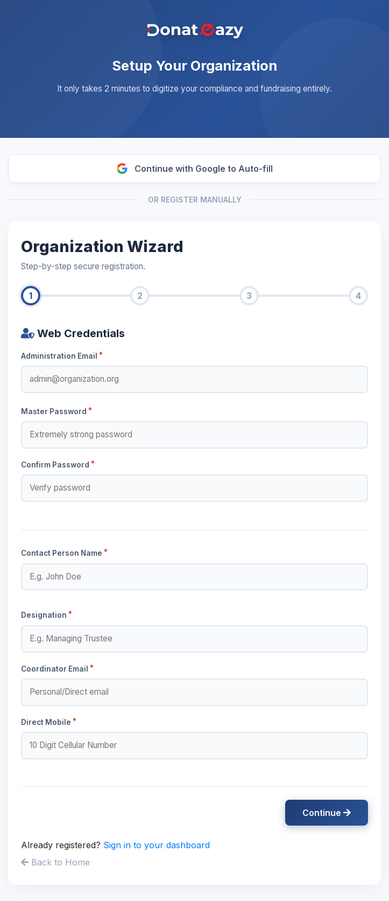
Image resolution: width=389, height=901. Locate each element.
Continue (326, 812)
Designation (46, 614)
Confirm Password (58, 464)
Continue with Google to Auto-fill (194, 168)
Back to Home (55, 862)
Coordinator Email (57, 668)
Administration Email (62, 355)
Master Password (56, 411)
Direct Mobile (48, 722)
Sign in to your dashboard (156, 845)
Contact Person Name (64, 552)
